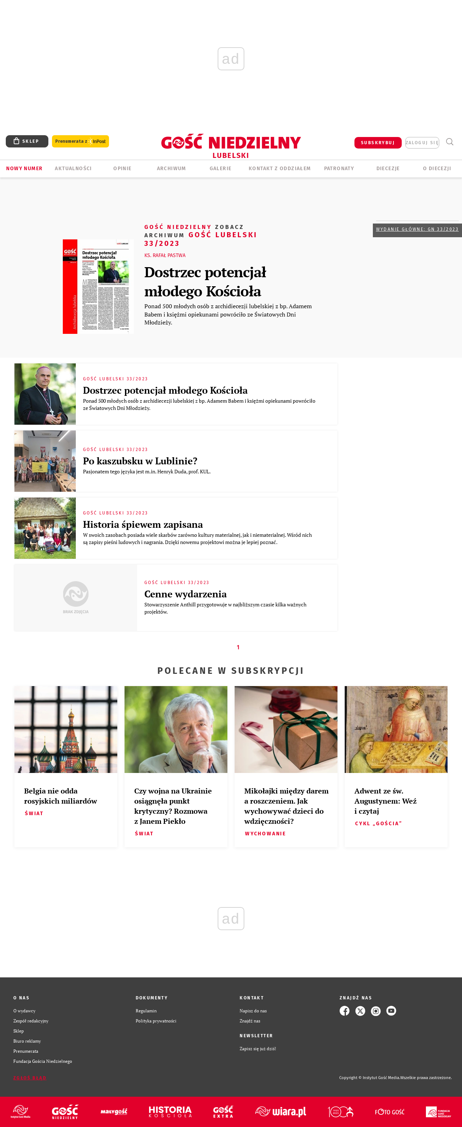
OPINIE (122, 168)
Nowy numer (24, 168)
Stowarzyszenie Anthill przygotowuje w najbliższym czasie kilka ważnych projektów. (225, 608)
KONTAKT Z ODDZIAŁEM (280, 168)
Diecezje (388, 168)
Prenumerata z (80, 141)
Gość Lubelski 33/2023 (201, 235)
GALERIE (221, 168)
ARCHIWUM (171, 168)
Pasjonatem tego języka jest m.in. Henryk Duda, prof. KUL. (147, 471)
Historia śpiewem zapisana (143, 524)
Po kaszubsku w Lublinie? (140, 461)
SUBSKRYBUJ (378, 142)
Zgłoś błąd (30, 1077)
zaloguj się (422, 142)
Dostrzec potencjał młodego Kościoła (205, 281)
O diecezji (437, 168)
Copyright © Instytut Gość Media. (369, 1077)
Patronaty (339, 168)
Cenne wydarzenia (185, 594)
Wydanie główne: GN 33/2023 (417, 229)
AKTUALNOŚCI (73, 168)
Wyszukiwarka (449, 142)
